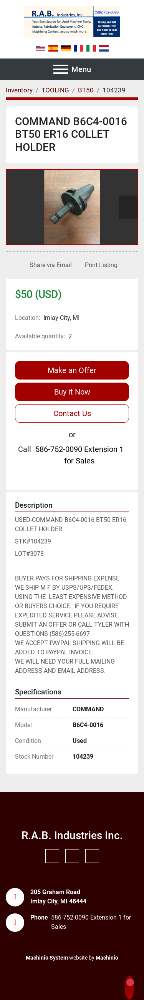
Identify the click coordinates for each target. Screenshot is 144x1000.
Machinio (107, 958)
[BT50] (86, 90)
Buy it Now (72, 391)
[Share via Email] (49, 265)
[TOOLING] (55, 90)
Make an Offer (72, 370)
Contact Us (72, 413)
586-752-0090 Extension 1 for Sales (79, 455)
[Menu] (60, 69)
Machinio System (47, 958)
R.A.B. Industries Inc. (72, 835)
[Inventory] (19, 90)
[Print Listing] (99, 265)
